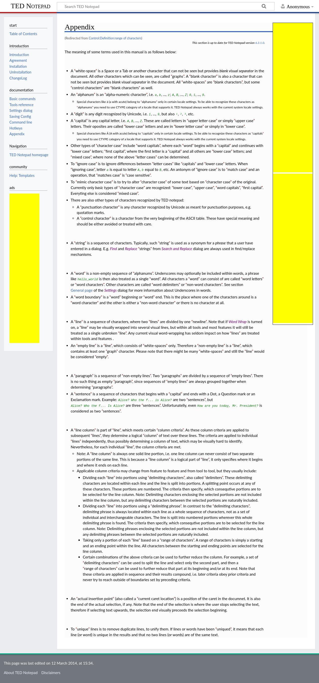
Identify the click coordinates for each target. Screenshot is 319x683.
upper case (244, 120)
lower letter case (188, 126)
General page (82, 290)
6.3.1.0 (259, 43)
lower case (134, 126)
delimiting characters (166, 477)
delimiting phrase (166, 506)
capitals (148, 133)
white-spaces (194, 82)
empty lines (241, 375)
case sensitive (138, 175)
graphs (177, 76)
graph (111, 351)
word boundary (88, 297)
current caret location (156, 598)
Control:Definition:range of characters (115, 38)
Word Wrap (237, 321)
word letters (252, 278)
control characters (87, 87)
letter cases (146, 157)
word (188, 145)
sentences (196, 399)
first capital (115, 151)
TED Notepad (30, 6)
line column (85, 430)
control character (95, 218)
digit (78, 114)
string (80, 243)
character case (109, 145)
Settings (110, 290)
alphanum (86, 94)
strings (144, 248)
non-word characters (204, 284)
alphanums (149, 102)
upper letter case (202, 120)
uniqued (223, 629)
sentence (83, 394)
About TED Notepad (21, 672)
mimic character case (94, 182)
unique (82, 629)
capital (80, 120)
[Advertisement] (24, 268)
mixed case (81, 157)
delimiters (214, 477)
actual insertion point (95, 598)
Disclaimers (50, 672)
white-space (86, 70)
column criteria (170, 430)
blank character (203, 76)
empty (101, 356)
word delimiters (166, 284)
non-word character (157, 302)
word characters (90, 284)
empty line (86, 345)
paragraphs (171, 375)
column (150, 435)
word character (84, 302)
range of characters (177, 540)
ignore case (86, 163)
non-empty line (211, 345)
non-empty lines (136, 375)
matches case (109, 175)
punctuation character (99, 207)
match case (237, 169)
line (78, 321)
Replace (131, 248)
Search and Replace (176, 248)
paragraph (84, 375)
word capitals (148, 145)
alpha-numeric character (126, 94)
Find (113, 248)
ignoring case (83, 169)
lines (154, 321)
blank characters (228, 82)
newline (199, 321)
